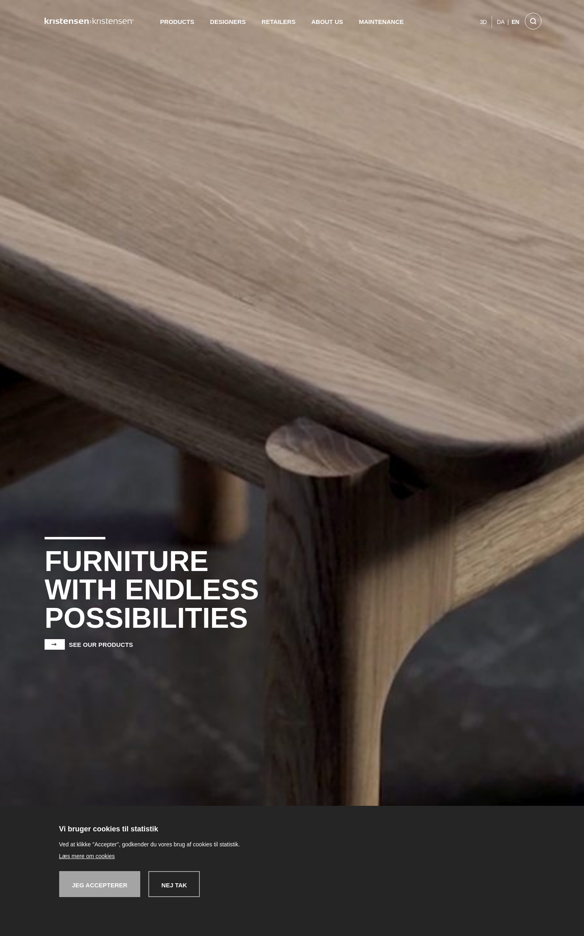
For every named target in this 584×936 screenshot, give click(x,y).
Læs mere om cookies (87, 856)
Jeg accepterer (100, 885)
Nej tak (174, 885)
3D (483, 22)
